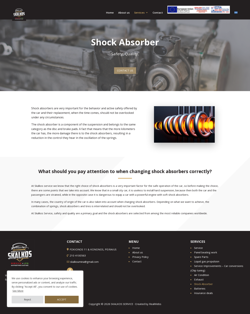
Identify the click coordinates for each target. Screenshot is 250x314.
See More (17, 290)
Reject (27, 299)
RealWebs (155, 304)
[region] (45, 289)
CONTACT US (125, 68)
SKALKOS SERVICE (122, 304)
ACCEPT (61, 299)
